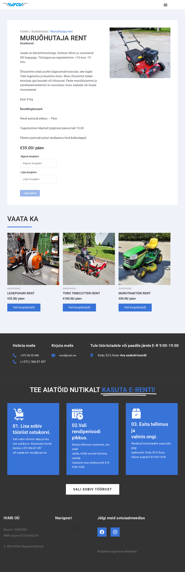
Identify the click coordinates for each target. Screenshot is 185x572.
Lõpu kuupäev (29, 172)
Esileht (24, 31)
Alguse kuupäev (30, 156)
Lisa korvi (30, 193)
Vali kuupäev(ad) (24, 307)
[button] (166, 5)
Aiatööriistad (39, 31)
